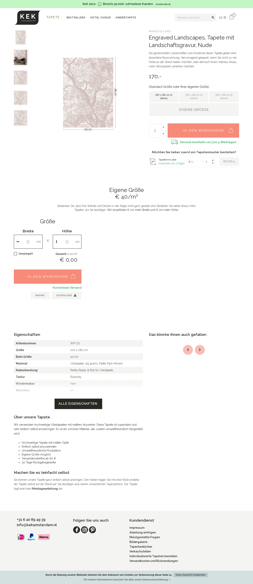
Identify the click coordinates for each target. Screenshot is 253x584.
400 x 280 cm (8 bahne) (223, 97)
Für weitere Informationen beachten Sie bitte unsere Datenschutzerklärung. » (127, 579)
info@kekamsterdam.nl (37, 525)
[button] (188, 350)
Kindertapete (126, 17)
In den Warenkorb (210, 128)
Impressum (136, 527)
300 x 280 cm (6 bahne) (193, 97)
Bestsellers (76, 17)
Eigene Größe (194, 110)
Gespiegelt (26, 253)
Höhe (67, 231)
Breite (28, 231)
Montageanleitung (45, 488)
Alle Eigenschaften (78, 404)
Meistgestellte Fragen (144, 537)
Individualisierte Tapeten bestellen (153, 556)
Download (66, 295)
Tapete (53, 17)
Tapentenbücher (140, 546)
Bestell (229, 161)
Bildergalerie (138, 542)
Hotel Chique (100, 17)
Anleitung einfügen (142, 532)
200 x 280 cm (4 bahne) (163, 97)
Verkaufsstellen (140, 551)
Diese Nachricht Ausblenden (191, 575)
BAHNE (40, 295)
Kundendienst (163, 4)
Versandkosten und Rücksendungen (153, 560)
